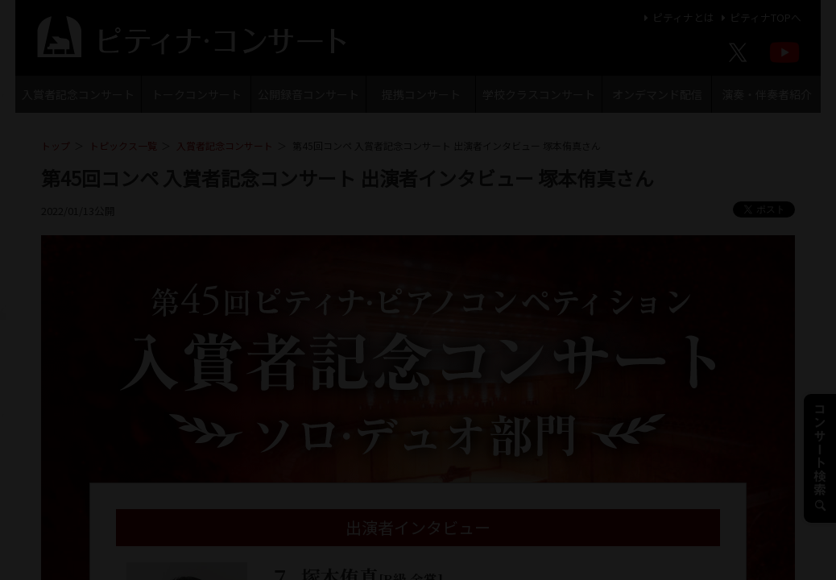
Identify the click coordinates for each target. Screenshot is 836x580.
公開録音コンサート (308, 94)
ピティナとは (676, 17)
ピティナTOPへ (759, 17)
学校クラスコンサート (538, 94)
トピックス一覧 (123, 145)
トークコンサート (196, 94)
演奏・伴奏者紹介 (767, 94)
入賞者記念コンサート (78, 94)
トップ (55, 145)
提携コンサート (421, 94)
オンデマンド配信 (657, 94)
